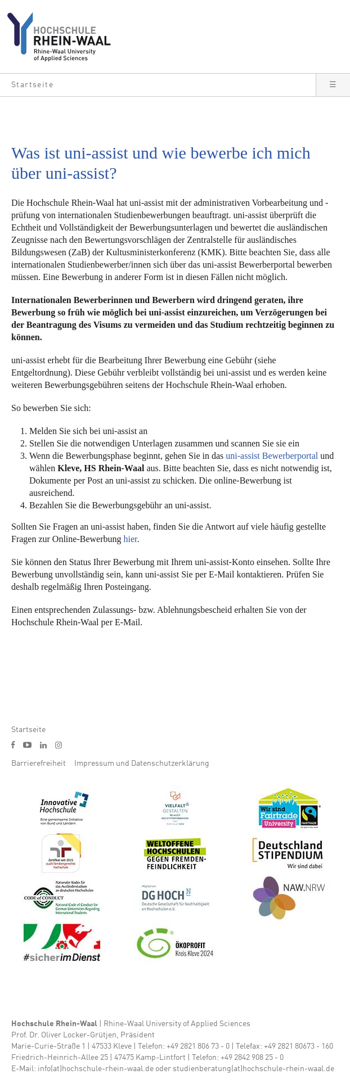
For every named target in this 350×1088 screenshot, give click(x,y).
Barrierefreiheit (38, 764)
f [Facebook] (13, 744)
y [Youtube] (27, 745)
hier (130, 539)
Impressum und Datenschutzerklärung (141, 764)
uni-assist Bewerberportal (272, 456)
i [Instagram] (58, 745)
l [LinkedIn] (43, 745)
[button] (158, 85)
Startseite (28, 730)
